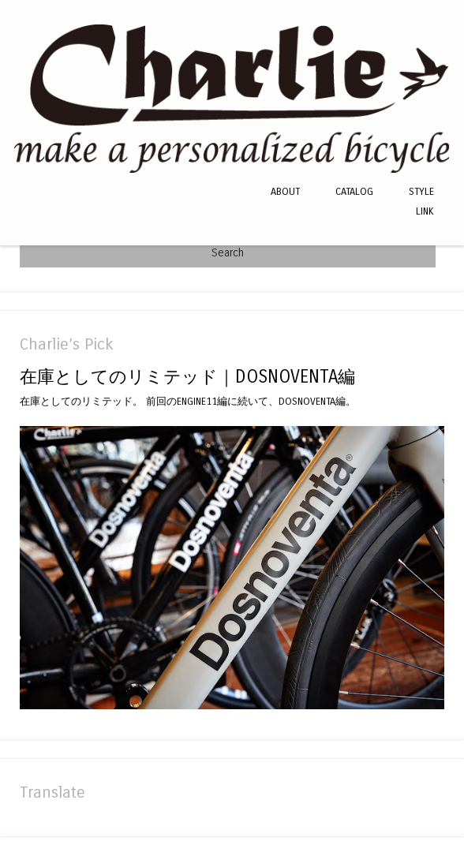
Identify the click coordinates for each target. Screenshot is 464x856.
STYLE (421, 191)
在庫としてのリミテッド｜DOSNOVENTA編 (187, 376)
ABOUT (285, 191)
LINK (425, 211)
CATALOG (354, 191)
